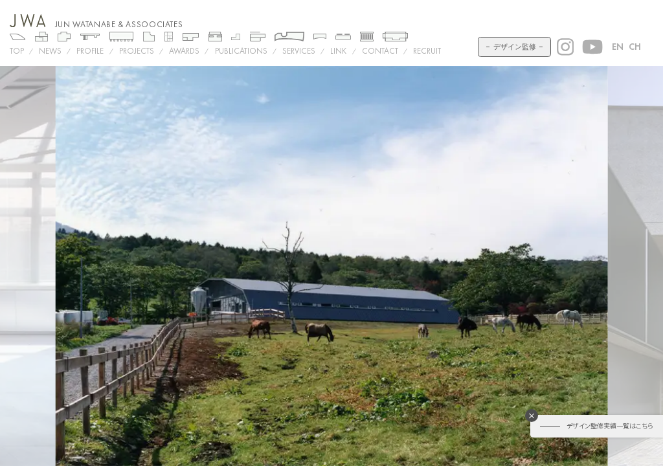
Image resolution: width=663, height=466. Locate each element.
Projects (136, 50)
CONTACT (380, 50)
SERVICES (298, 50)
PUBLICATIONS (241, 50)
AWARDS (184, 50)
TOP (17, 50)
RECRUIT (427, 50)
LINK (338, 50)
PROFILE (90, 50)
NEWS (50, 50)
